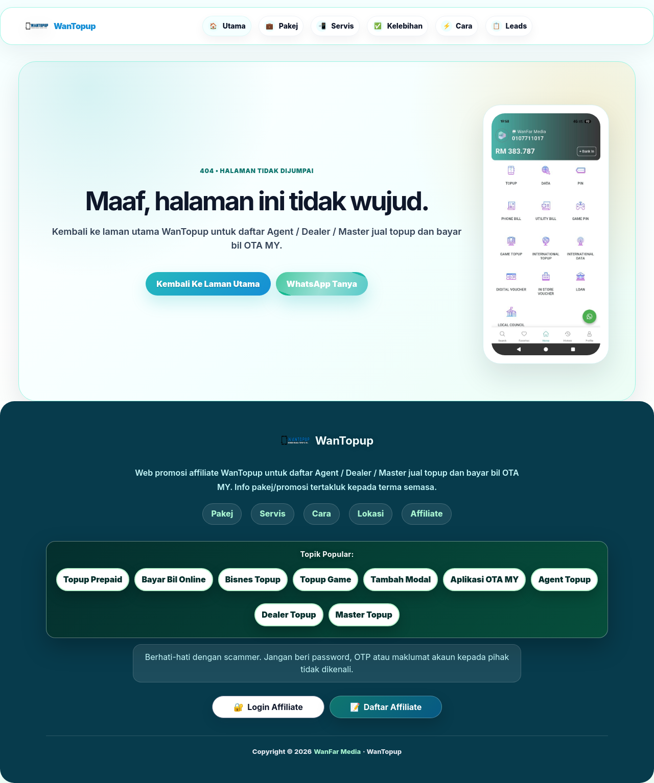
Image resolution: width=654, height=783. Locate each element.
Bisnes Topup (253, 579)
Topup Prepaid (93, 579)
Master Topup (364, 614)
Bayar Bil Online (173, 579)
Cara (321, 513)
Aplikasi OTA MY (484, 579)
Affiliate (426, 513)
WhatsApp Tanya (322, 284)
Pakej (222, 513)
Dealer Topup (289, 614)
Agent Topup (564, 579)
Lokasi (371, 513)
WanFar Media (337, 751)
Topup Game (325, 579)
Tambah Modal (400, 579)
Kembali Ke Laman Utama (208, 284)
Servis (273, 513)
